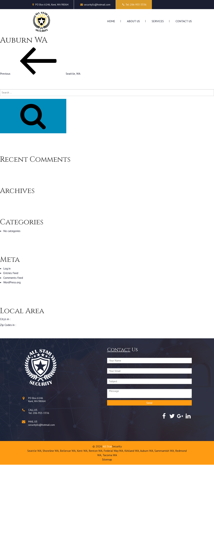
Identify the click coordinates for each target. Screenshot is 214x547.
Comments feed (13, 360)
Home (111, 21)
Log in (7, 350)
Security (117, 528)
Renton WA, (96, 533)
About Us (133, 21)
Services (158, 21)
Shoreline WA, (51, 533)
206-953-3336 (41, 495)
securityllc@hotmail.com (97, 4)
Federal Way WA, (114, 533)
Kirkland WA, (132, 533)
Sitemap (107, 542)
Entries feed (10, 355)
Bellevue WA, (68, 533)
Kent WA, (83, 533)
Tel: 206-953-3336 (134, 4)
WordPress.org (12, 364)
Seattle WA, (35, 533)
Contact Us (184, 21)
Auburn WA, (147, 533)
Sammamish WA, (164, 533)
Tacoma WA (110, 537)
